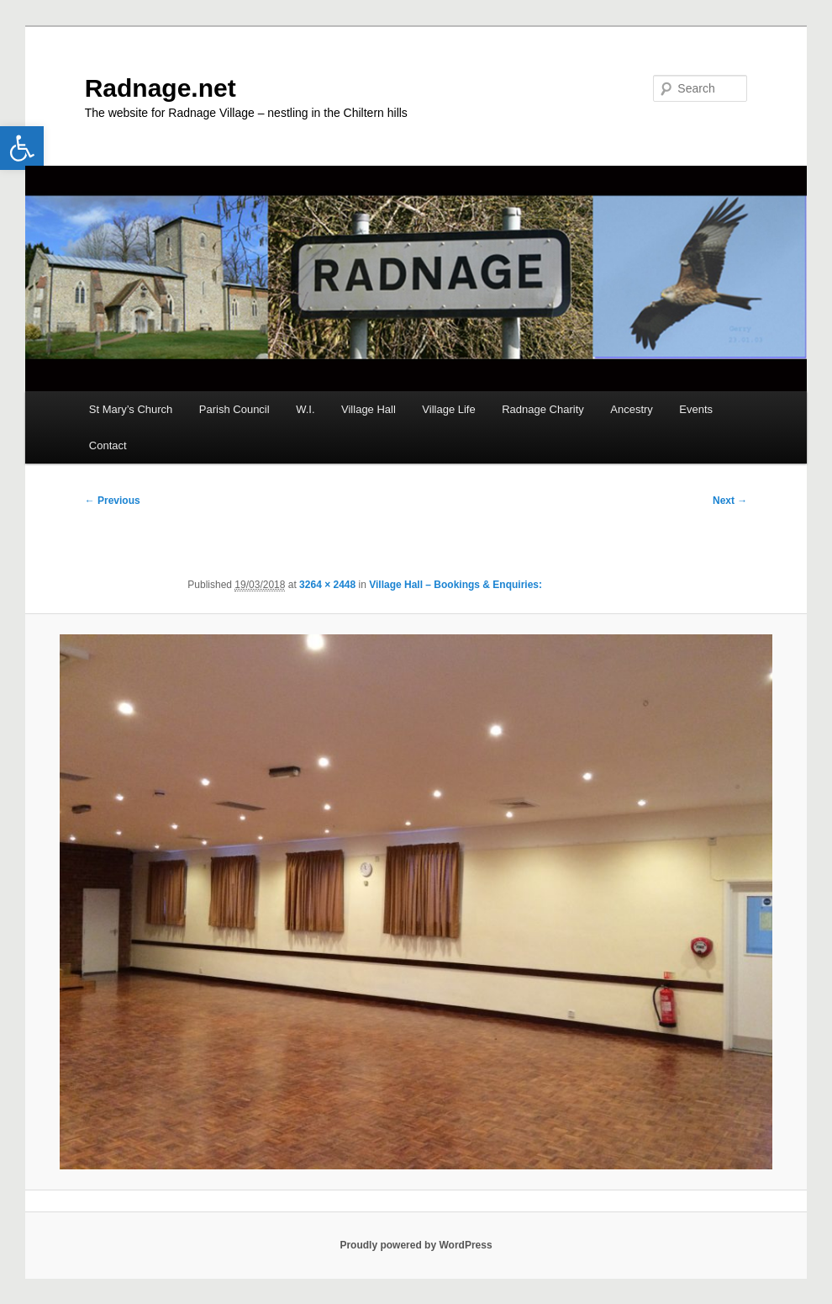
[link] (22, 148)
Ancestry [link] (631, 409)
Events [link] (696, 409)
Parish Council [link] (234, 409)
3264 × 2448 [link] (327, 585)
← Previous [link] (112, 500)
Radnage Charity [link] (543, 409)
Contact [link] (108, 445)
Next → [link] (730, 500)
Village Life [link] (448, 409)
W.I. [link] (305, 409)
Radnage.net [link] (160, 88)
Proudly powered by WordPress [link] (416, 1245)
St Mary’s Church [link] (130, 409)
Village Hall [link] (368, 409)
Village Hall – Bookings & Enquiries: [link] (455, 585)
